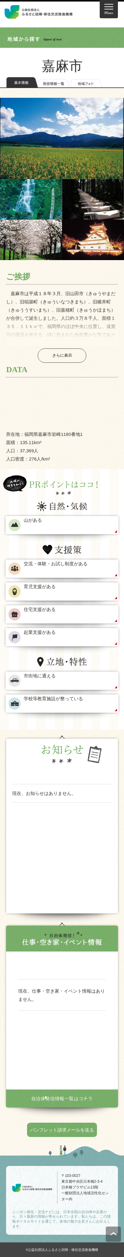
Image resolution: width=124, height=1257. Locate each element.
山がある (33, 520)
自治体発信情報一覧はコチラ (62, 1098)
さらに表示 (62, 355)
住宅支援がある (40, 609)
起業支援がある (40, 632)
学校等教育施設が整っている (53, 698)
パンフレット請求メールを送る (62, 1129)
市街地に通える (40, 675)
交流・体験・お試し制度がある (56, 563)
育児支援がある (40, 586)
